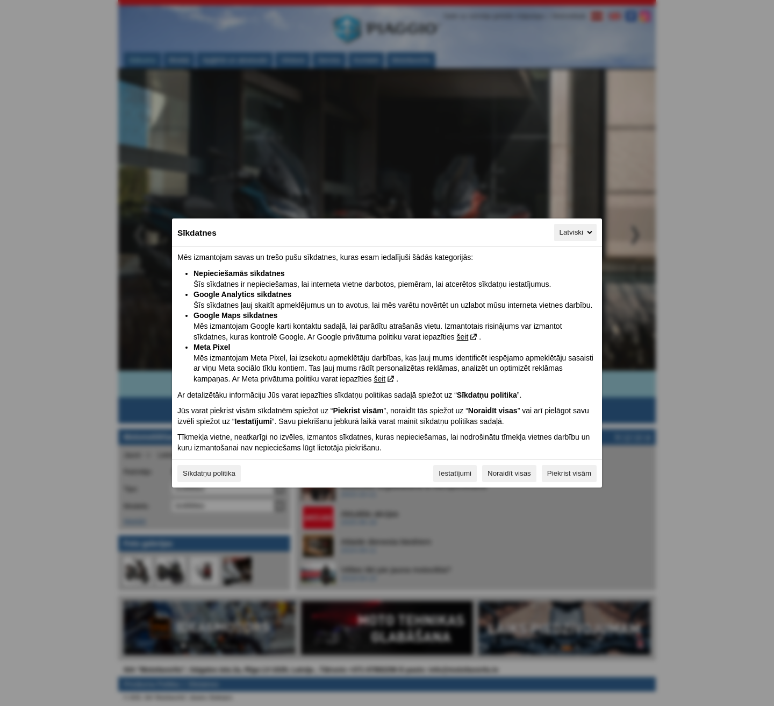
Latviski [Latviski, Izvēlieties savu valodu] (577, 232)
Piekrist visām (569, 473)
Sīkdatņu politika (209, 473)
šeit (462, 337)
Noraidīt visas (509, 473)
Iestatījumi (455, 473)
